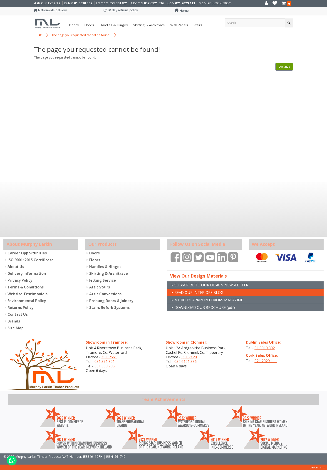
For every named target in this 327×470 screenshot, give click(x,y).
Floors (88, 25)
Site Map (15, 327)
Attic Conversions (105, 293)
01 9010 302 (83, 3)
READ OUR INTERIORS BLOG (201, 292)
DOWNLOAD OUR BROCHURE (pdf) (208, 307)
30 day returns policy (121, 10)
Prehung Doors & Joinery (111, 300)
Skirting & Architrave (148, 25)
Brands (13, 320)
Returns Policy (20, 307)
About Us (15, 266)
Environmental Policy (26, 300)
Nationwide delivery (50, 10)
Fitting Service (102, 280)
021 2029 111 (185, 3)
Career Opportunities (27, 252)
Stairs (197, 25)
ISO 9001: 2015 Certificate (30, 259)
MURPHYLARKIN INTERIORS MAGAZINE (211, 300)
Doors (73, 25)
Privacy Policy (19, 280)
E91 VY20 (189, 356)
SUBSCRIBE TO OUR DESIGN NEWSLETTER (215, 284)
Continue (284, 67)
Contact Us (17, 314)
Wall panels (178, 25)
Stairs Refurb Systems (109, 307)
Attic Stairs (99, 286)
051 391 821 (118, 3)
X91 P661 (109, 356)
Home (181, 10)
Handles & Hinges (113, 25)
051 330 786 (104, 365)
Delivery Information (26, 273)
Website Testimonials (27, 293)
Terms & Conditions (25, 286)
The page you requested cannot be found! (81, 35)
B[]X (322, 467)
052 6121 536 (154, 3)
